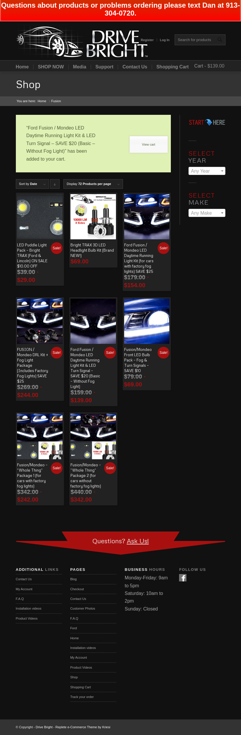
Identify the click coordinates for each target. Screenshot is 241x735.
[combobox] (206, 171)
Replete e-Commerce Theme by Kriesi (82, 727)
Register (147, 40)
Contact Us (134, 67)
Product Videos (27, 618)
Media (79, 67)
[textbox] (207, 171)
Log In (165, 40)
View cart (148, 144)
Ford (73, 628)
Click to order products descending (55, 185)
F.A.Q (20, 599)
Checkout (77, 589)
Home (22, 67)
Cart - (200, 65)
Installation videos (28, 608)
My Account (24, 589)
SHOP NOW (51, 67)
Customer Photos (82, 608)
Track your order (82, 697)
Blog (73, 579)
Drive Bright (44, 727)
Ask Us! (138, 541)
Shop (28, 84)
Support (104, 67)
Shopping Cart (172, 67)
